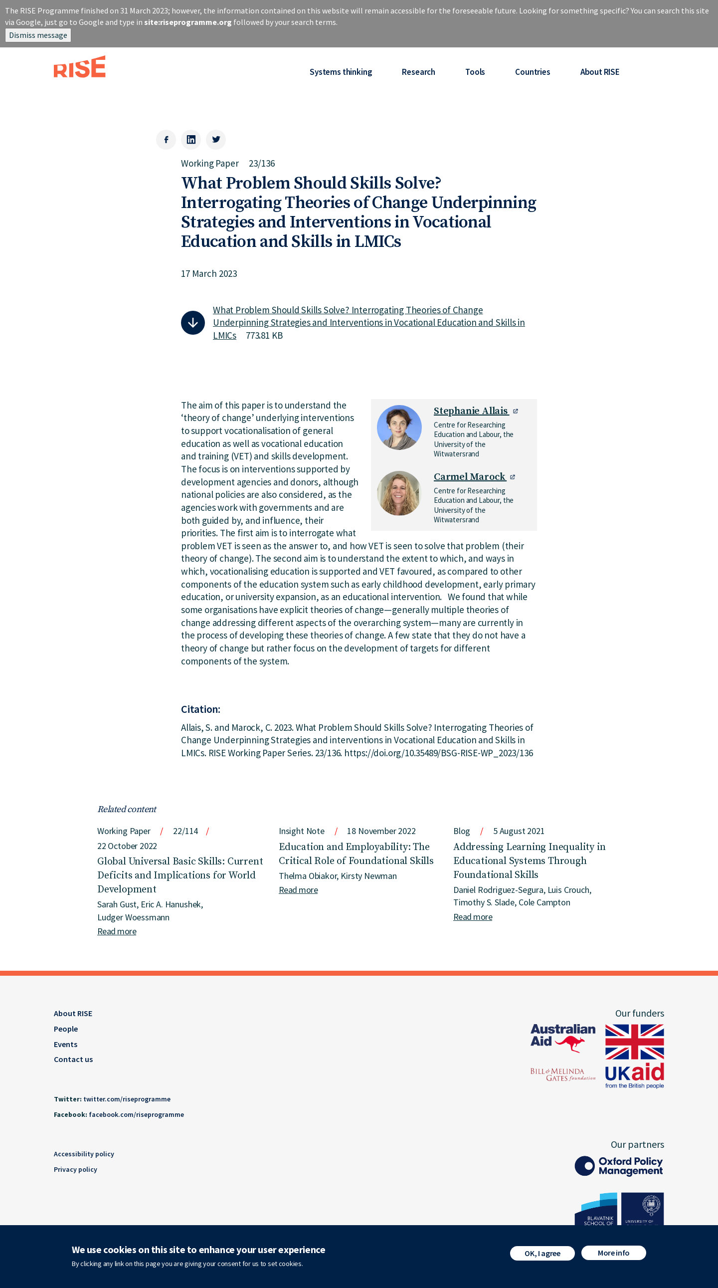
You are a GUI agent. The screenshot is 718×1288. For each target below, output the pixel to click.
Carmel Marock (470, 477)
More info (614, 1253)
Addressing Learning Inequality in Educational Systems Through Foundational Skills (529, 861)
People (66, 1029)
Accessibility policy (84, 1153)
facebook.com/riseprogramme (136, 1114)
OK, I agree (542, 1253)
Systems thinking (341, 71)
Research (418, 71)
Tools (475, 71)
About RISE (600, 71)
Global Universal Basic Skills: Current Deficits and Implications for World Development (180, 876)
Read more (116, 931)
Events (65, 1044)
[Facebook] (166, 140)
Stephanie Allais (472, 411)
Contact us (73, 1059)
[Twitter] (216, 140)
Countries (532, 71)
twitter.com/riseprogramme (127, 1098)
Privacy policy (75, 1169)
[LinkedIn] (191, 140)
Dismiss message (38, 35)
